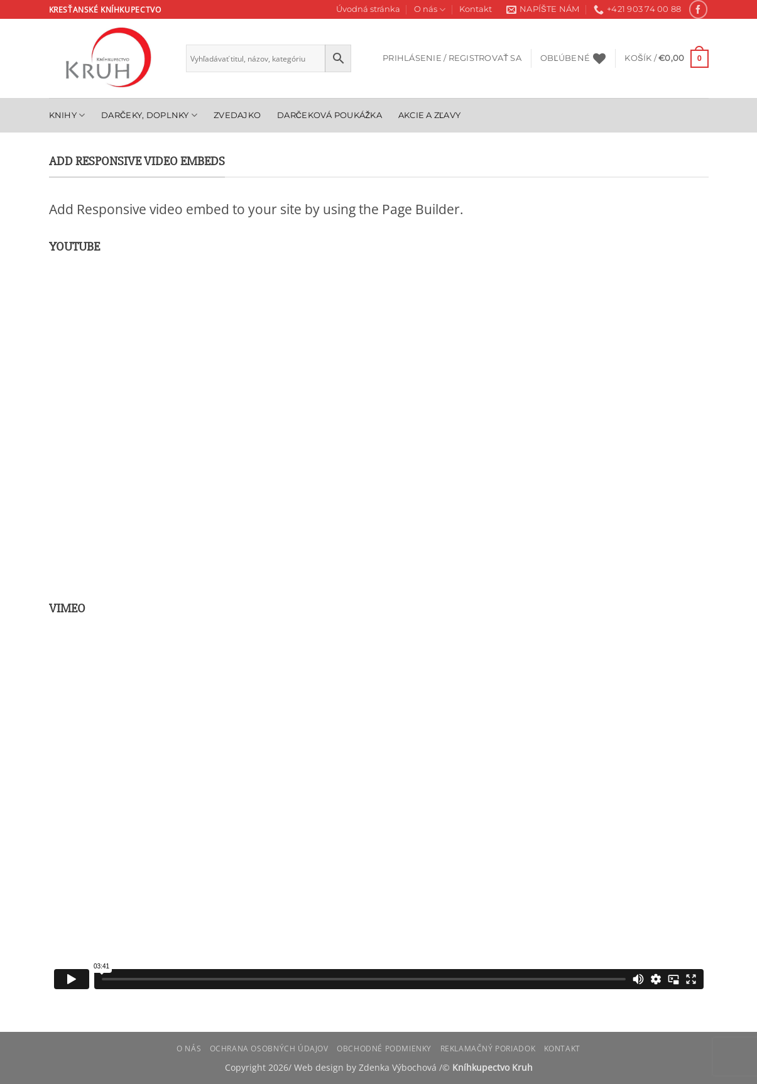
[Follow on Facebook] (698, 9)
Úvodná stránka (368, 9)
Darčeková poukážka (329, 115)
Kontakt (475, 9)
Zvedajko (237, 115)
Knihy (67, 115)
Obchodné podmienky (384, 1048)
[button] (452, 58)
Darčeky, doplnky (149, 115)
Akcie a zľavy (429, 115)
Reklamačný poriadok (488, 1048)
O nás (429, 10)
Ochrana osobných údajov (269, 1048)
